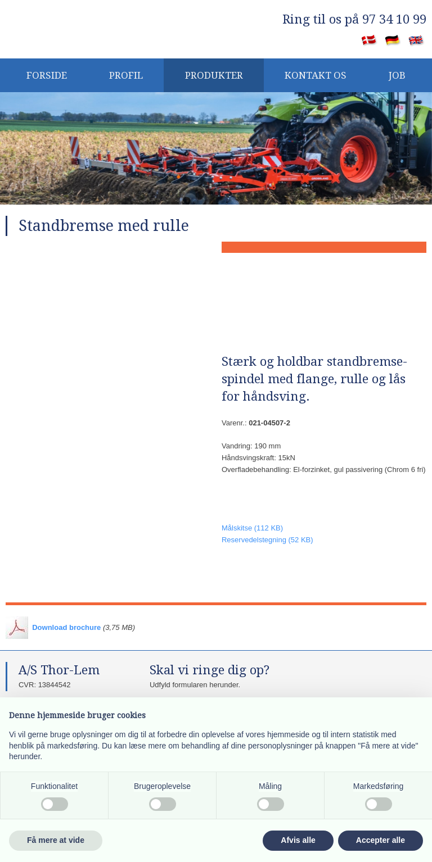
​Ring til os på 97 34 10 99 (354, 19)
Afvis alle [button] (298, 840)
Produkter (214, 75)
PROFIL (126, 75)
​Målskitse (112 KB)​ (252, 528)
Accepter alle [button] (380, 840)
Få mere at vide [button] (55, 840)
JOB (397, 75)
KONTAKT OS (315, 75)
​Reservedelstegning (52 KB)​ (267, 540)
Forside (46, 75)
